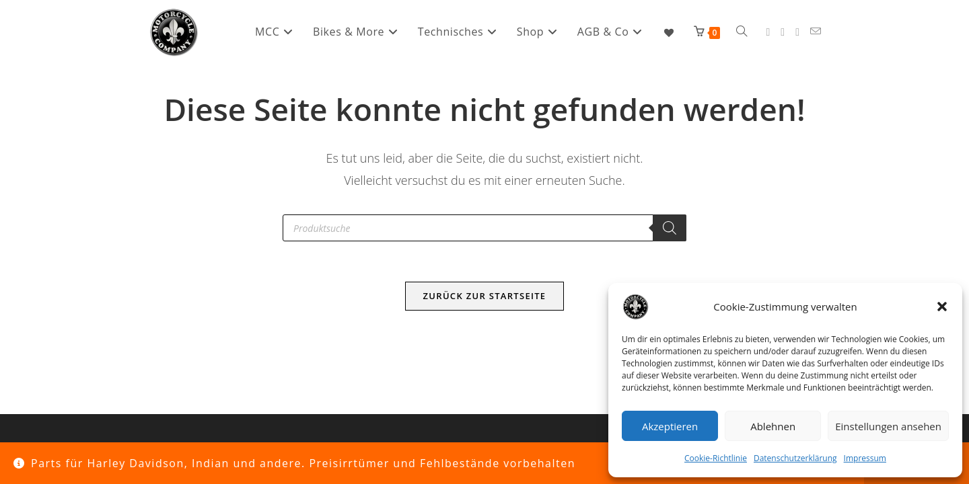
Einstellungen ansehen (888, 426)
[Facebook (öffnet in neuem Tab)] (767, 32)
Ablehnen (772, 426)
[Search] (669, 227)
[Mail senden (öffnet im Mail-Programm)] (815, 31)
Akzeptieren (670, 426)
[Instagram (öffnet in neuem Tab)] (782, 32)
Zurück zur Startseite (484, 296)
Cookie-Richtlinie (715, 458)
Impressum (865, 458)
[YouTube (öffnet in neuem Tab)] (797, 32)
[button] (942, 306)
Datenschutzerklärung (795, 458)
